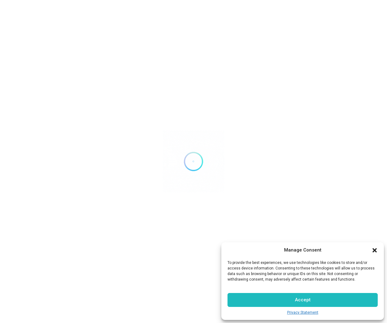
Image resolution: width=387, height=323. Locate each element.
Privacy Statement (302, 312)
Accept (303, 300)
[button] (375, 250)
